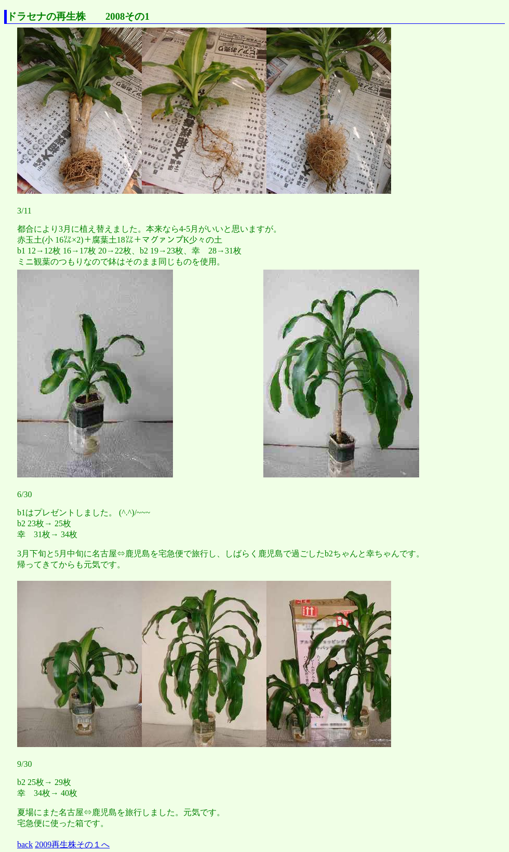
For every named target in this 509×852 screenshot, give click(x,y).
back (25, 844)
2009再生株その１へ (72, 844)
